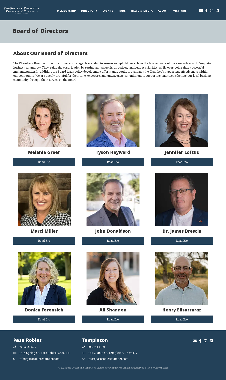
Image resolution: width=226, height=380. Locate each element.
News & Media (142, 11)
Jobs (122, 11)
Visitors (180, 11)
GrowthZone (161, 367)
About (163, 11)
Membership (66, 11)
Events (108, 11)
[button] (44, 162)
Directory (89, 11)
